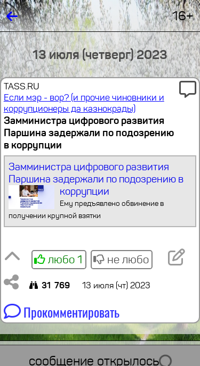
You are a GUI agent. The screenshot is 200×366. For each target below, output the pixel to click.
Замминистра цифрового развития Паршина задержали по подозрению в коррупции (100, 191)
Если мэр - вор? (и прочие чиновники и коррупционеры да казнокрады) (84, 103)
